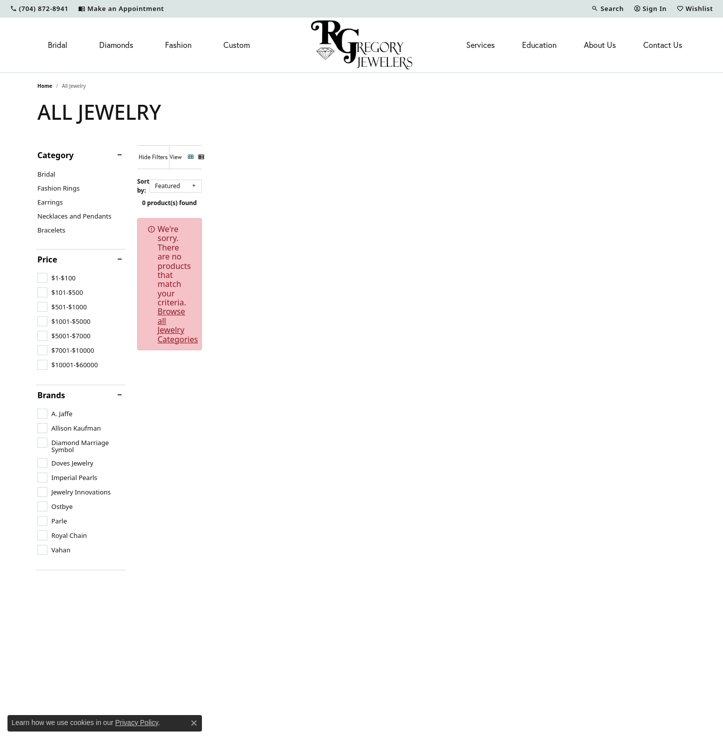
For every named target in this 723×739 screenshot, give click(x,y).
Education (539, 45)
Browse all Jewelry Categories (436, 224)
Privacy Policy (136, 723)
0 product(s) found (411, 198)
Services (480, 45)
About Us (600, 45)
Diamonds (116, 45)
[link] (39, 8)
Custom (236, 45)
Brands (51, 395)
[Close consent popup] (194, 723)
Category (55, 155)
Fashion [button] (178, 45)
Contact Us (662, 45)
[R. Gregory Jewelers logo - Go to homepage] (361, 44)
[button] (607, 8)
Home (44, 85)
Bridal (57, 45)
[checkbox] (56, 277)
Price (47, 259)
